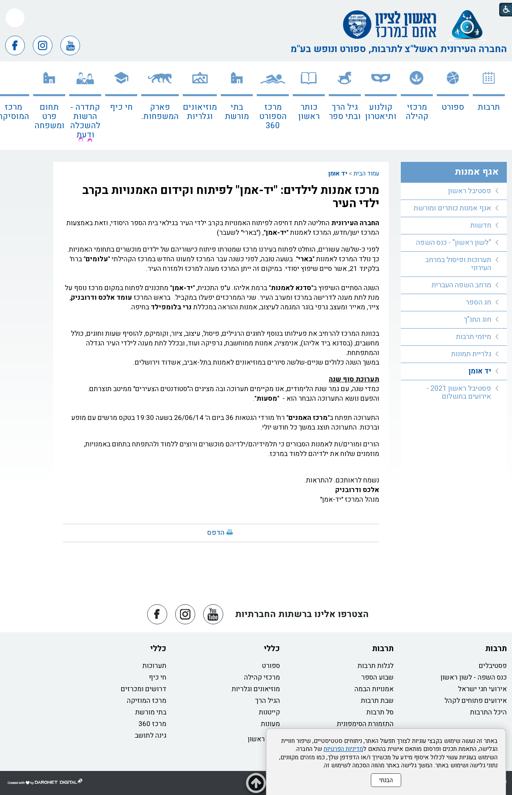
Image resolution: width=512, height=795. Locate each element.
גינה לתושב (150, 735)
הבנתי (386, 780)
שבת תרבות (377, 701)
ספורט (453, 107)
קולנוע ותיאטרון (380, 112)
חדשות (480, 225)
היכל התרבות (488, 712)
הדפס (215, 532)
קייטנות (269, 712)
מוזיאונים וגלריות (200, 112)
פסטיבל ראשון (469, 191)
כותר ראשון (309, 112)
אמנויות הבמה (374, 689)
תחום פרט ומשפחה (49, 116)
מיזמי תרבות (473, 336)
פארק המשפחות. (160, 112)
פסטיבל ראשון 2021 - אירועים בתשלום (458, 392)
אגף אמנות (477, 172)
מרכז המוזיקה (146, 701)
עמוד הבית (366, 173)
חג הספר (478, 302)
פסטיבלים (493, 666)
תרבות (489, 107)
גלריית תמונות (471, 354)
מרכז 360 (152, 724)
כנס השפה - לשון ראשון (473, 677)
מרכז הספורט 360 (273, 116)
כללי (272, 648)
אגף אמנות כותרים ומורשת (452, 208)
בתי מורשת (237, 112)
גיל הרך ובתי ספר (345, 112)
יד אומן (337, 173)
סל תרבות (380, 712)
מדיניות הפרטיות (343, 749)
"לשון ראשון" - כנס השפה (453, 242)
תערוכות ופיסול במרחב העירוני (458, 263)
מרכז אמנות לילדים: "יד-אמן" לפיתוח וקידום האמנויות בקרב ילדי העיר (230, 197)
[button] (15, 17)
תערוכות (154, 666)
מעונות (270, 724)
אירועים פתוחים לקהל (475, 701)
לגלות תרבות (376, 666)
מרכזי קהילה (417, 112)
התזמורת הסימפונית (365, 724)
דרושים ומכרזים (143, 689)
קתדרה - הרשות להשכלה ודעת (85, 121)
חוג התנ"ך (477, 319)
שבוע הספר (377, 677)
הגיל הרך (267, 701)
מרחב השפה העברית (461, 285)
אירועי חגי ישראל (482, 689)
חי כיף (121, 107)
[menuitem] (489, 105)
